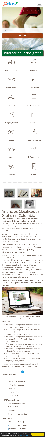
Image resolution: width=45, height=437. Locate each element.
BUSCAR (22, 35)
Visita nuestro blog (16, 421)
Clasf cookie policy (24, 435)
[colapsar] (39, 4)
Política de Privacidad (16, 385)
